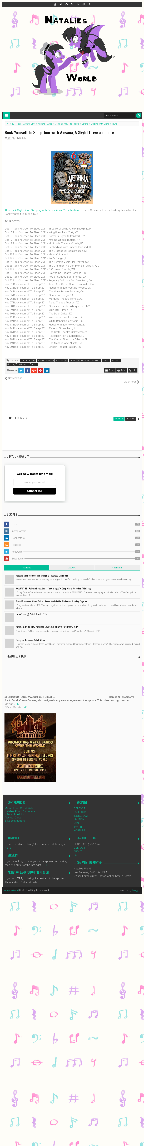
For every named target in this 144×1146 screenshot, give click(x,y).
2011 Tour (25, 360)
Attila (59, 210)
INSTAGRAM (81, 812)
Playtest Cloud (13, 813)
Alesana (9, 210)
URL (132, 370)
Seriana (115, 360)
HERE (8, 844)
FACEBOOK (80, 808)
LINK (16, 700)
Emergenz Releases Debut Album (30, 636)
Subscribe (34, 487)
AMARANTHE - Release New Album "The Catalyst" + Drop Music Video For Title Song (53, 584)
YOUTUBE (79, 826)
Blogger (136, 886)
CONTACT (79, 804)
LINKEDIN (79, 815)
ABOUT (78, 847)
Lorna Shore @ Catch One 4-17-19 (31, 610)
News (105, 360)
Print (121, 370)
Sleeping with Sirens (43, 210)
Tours (32, 364)
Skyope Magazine (15, 816)
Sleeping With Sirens (16, 364)
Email (110, 370)
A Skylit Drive (22, 210)
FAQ (76, 851)
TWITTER (79, 823)
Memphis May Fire (73, 210)
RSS (76, 819)
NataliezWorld (11, 886)
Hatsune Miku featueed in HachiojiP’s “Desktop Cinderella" (42, 571)
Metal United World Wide (19, 804)
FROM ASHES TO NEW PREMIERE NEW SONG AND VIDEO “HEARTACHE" (47, 623)
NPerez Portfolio (14, 810)
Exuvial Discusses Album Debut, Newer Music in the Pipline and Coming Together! (52, 597)
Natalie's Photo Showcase (20, 807)
